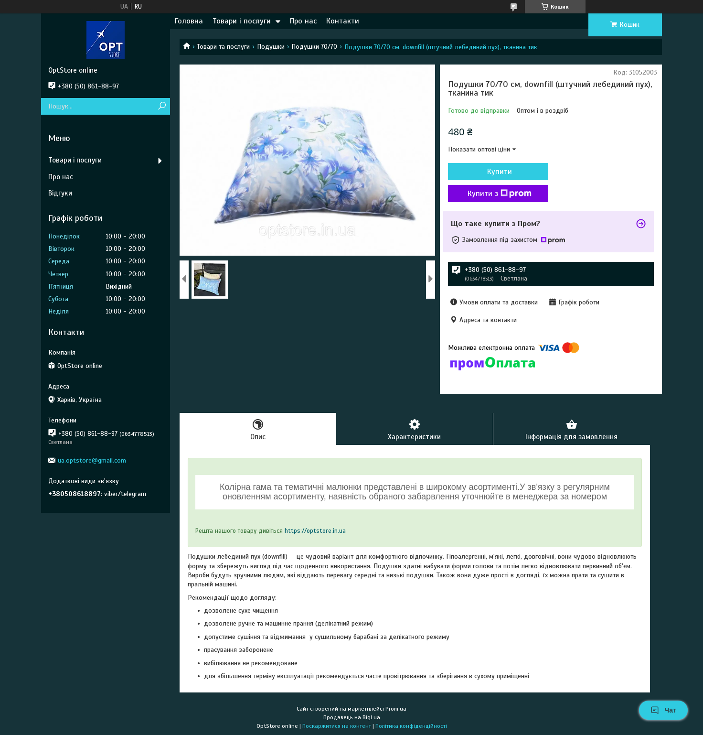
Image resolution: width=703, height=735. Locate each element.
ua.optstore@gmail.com (92, 460)
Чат (663, 710)
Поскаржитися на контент (336, 726)
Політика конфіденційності (411, 726)
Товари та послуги (223, 47)
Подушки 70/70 (314, 47)
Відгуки (60, 193)
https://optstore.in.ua (315, 531)
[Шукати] (161, 106)
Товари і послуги (242, 21)
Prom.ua (395, 708)
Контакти (342, 21)
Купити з (500, 193)
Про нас (303, 21)
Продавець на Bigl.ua (351, 717)
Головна (189, 21)
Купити (499, 171)
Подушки (271, 47)
